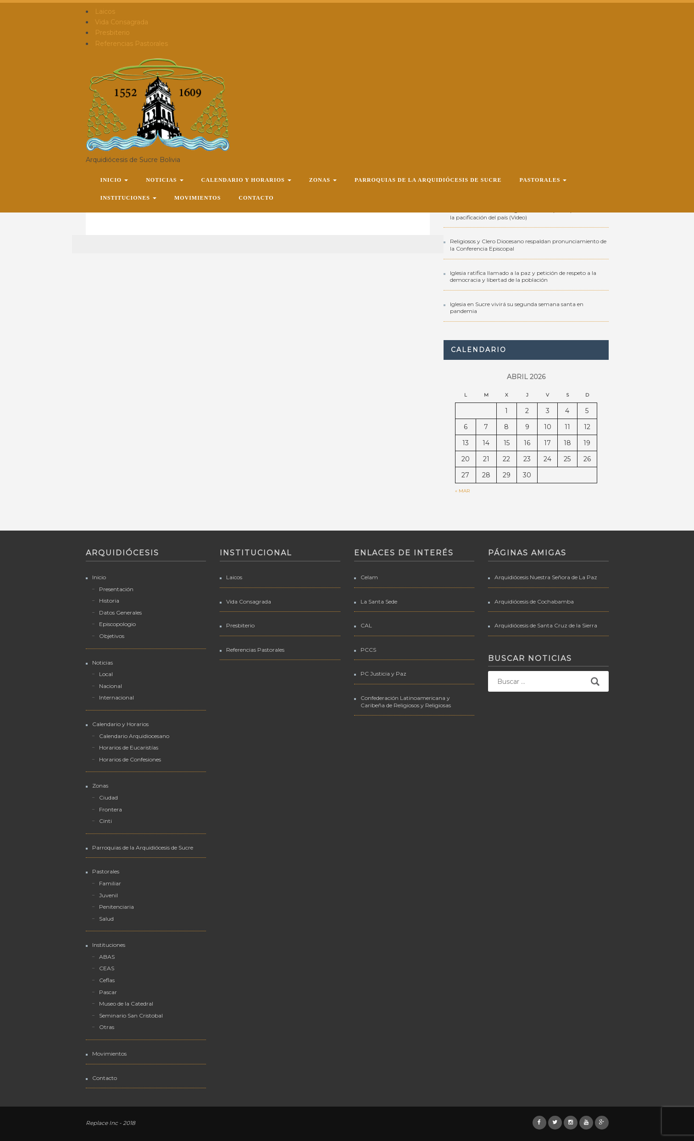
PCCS (368, 649)
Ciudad (108, 797)
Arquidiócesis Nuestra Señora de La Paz (545, 577)
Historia (109, 600)
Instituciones (128, 198)
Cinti (105, 820)
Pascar (108, 992)
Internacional (116, 697)
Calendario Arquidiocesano (134, 736)
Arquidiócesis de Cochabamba (534, 601)
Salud (106, 918)
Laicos (105, 11)
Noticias (164, 180)
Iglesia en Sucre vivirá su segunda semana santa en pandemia (516, 308)
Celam (369, 577)
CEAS (106, 968)
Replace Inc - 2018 (110, 1122)
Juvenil (108, 895)
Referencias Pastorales (131, 43)
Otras (106, 1027)
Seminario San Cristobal (131, 1015)
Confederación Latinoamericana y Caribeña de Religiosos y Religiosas (406, 701)
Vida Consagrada (121, 22)
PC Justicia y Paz (383, 673)
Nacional (110, 685)
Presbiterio (112, 32)
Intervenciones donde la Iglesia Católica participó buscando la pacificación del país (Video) (527, 214)
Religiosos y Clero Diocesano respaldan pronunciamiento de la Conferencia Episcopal (528, 245)
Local (106, 674)
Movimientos (197, 198)
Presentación (116, 589)
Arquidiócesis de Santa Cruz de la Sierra (545, 625)
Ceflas (107, 980)
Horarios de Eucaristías (128, 747)
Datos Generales (120, 612)
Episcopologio (117, 624)
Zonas (323, 180)
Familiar (110, 883)
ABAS (107, 956)
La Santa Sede (379, 601)
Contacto (256, 198)
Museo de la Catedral (126, 1003)
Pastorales (543, 180)
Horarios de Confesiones (130, 759)
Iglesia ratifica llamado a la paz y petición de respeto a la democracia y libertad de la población (523, 276)
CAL (366, 625)
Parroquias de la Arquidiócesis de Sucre (428, 180)
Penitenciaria (116, 906)
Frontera (110, 809)
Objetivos (111, 635)
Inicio (114, 180)
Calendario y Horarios (246, 180)
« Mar (462, 491)
